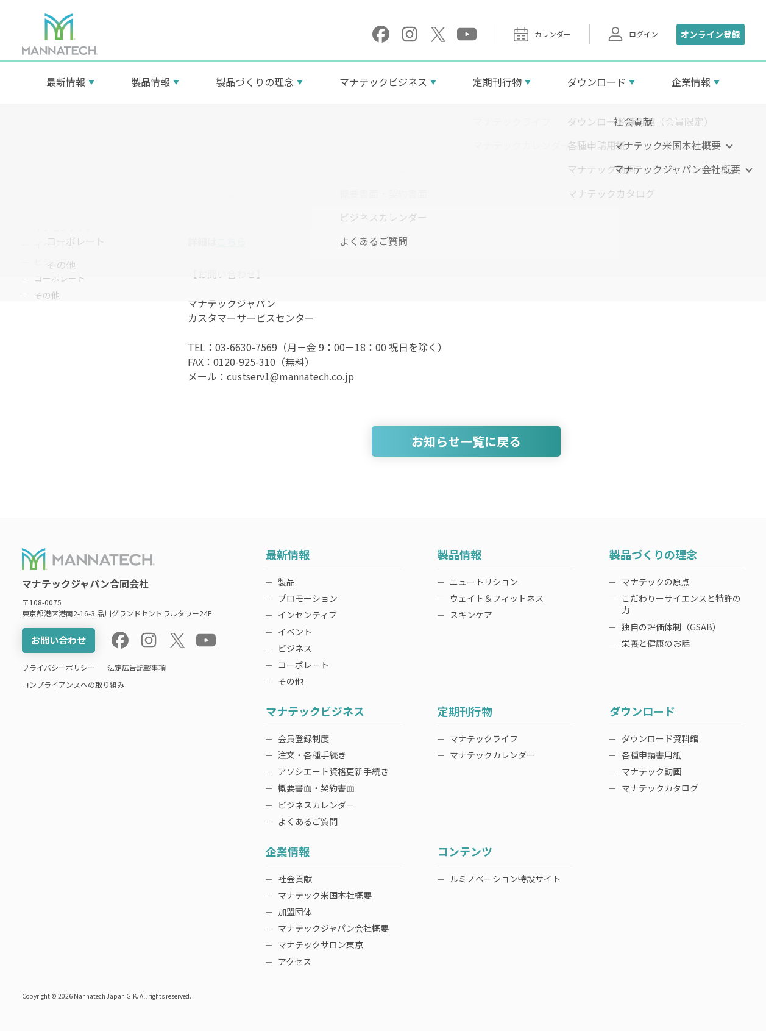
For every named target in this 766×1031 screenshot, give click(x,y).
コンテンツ (465, 852)
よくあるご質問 (308, 821)
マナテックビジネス (383, 81)
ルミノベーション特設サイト (505, 878)
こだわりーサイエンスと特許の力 (681, 604)
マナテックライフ (484, 738)
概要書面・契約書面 (316, 788)
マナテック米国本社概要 (325, 895)
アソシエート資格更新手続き (333, 771)
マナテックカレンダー (492, 755)
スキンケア (471, 614)
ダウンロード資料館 (660, 738)
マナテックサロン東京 (320, 944)
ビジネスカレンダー (316, 805)
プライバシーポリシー (58, 667)
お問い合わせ (58, 639)
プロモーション (64, 211)
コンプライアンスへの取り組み (73, 684)
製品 (42, 194)
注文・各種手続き (312, 755)
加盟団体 (295, 911)
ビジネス (51, 261)
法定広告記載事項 (136, 667)
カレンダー (542, 34)
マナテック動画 (651, 771)
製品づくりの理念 (255, 81)
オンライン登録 (710, 34)
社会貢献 (295, 878)
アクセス (294, 961)
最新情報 (65, 81)
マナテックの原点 (656, 582)
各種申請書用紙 (651, 755)
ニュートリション (484, 582)
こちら (231, 241)
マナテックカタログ (660, 788)
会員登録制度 (303, 738)
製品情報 (150, 81)
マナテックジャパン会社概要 (333, 928)
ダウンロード (596, 81)
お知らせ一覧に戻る (466, 441)
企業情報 (691, 81)
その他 (47, 295)
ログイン (633, 34)
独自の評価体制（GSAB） (671, 627)
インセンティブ (63, 227)
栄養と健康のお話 (656, 643)
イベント (51, 244)
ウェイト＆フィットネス (497, 598)
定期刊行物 (497, 81)
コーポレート (59, 278)
